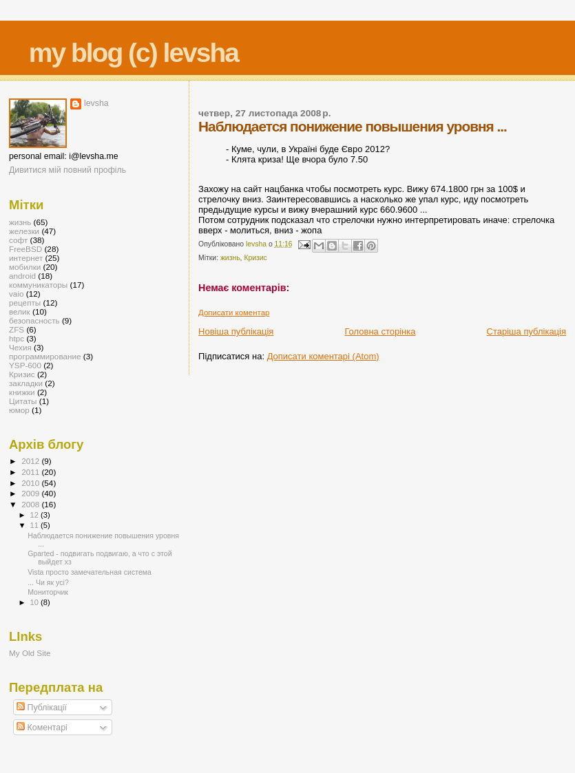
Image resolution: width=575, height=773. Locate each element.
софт (18, 239)
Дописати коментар (233, 312)
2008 (31, 504)
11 (35, 525)
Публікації (42, 707)
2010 (31, 482)
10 (35, 602)
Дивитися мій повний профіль (67, 170)
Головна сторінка (379, 331)
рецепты (25, 302)
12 (35, 515)
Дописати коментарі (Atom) (323, 356)
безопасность (34, 320)
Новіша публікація (235, 331)
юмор (19, 409)
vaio (16, 293)
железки (24, 230)
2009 (31, 493)
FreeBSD (25, 248)
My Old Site (30, 652)
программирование (45, 356)
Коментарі (42, 727)
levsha (96, 103)
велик (19, 311)
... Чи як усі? (48, 582)
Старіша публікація (526, 331)
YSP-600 (25, 365)
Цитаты (23, 400)
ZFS (16, 329)
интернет (26, 257)
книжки (22, 392)
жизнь (230, 258)
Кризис (255, 258)
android (22, 275)
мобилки (25, 266)
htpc (16, 338)
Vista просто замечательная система (89, 572)
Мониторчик (48, 592)
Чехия (20, 347)
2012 (31, 460)
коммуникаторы (38, 284)
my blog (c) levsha (133, 52)
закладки (26, 383)
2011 (31, 471)
